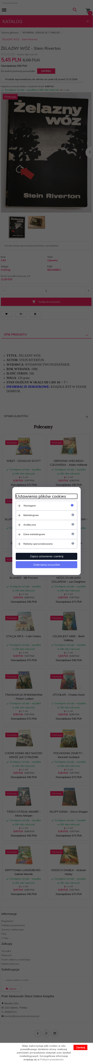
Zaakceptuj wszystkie (46, 564)
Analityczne (29, 524)
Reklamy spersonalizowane (38, 543)
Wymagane (29, 505)
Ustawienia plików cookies (41, 496)
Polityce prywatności (51, 1059)
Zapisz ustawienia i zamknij (46, 556)
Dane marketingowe (34, 534)
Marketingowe (31, 515)
